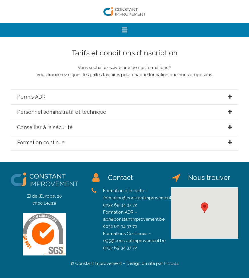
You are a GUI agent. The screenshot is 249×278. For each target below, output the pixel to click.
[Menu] (124, 30)
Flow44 (171, 263)
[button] (204, 207)
